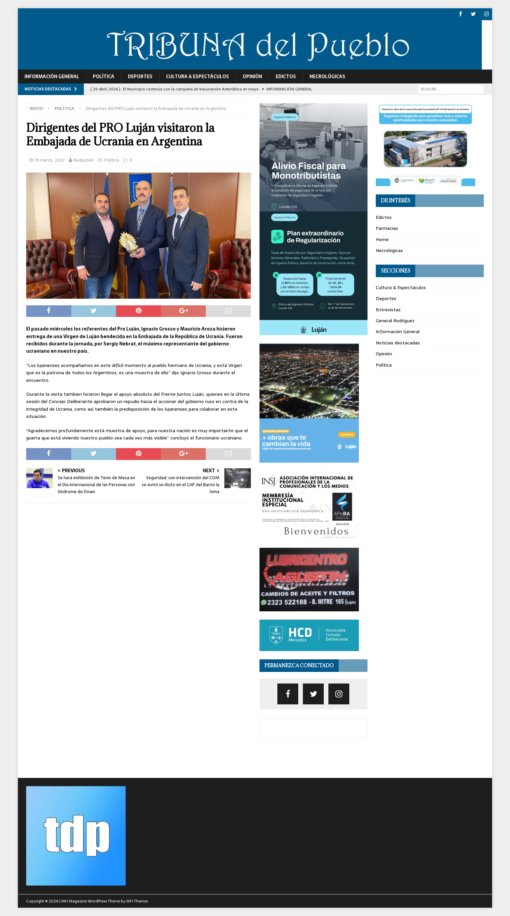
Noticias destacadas (398, 342)
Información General (52, 76)
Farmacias (387, 228)
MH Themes (137, 901)
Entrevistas (388, 309)
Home (382, 239)
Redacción (84, 159)
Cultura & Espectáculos (197, 76)
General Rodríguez (395, 320)
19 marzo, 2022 (50, 159)
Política (103, 76)
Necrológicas (327, 76)
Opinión (252, 76)
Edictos (286, 76)
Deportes (140, 76)
